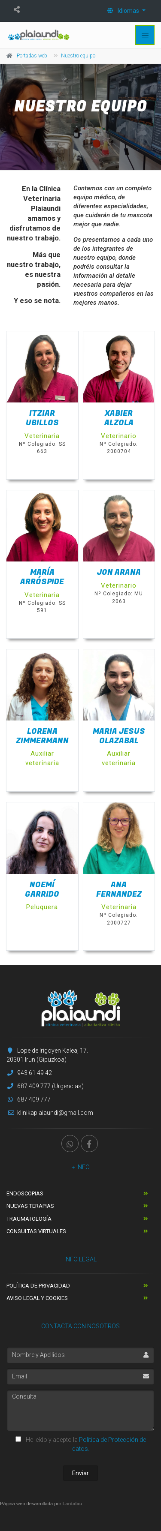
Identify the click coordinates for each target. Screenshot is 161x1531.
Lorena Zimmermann (42, 736)
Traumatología (29, 1219)
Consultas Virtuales (36, 1231)
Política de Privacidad (38, 1285)
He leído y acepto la (80, 1444)
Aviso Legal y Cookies (37, 1298)
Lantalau (72, 1503)
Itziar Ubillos (42, 418)
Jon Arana (119, 572)
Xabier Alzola (119, 418)
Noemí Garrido (42, 889)
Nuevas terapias (30, 1206)
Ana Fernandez (119, 889)
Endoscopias (24, 1193)
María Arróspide (42, 577)
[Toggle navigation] (145, 35)
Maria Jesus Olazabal (119, 736)
